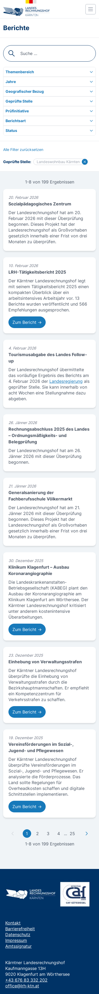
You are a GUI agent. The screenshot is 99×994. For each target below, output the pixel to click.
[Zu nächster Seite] (86, 833)
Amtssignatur (18, 946)
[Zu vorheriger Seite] (12, 833)
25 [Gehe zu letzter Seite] (72, 833)
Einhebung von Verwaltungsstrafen (45, 661)
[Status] (49, 130)
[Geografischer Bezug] (49, 91)
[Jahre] (49, 81)
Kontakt (13, 923)
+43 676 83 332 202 (26, 980)
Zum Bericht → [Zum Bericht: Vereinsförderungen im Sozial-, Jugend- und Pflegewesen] (27, 806)
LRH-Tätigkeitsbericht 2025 (37, 272)
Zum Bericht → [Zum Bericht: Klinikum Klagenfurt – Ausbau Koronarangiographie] (27, 629)
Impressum (16, 940)
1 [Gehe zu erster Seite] (27, 833)
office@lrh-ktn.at (22, 985)
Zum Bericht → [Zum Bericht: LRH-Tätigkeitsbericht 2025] (27, 322)
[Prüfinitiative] (49, 111)
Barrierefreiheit (20, 928)
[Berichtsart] (49, 121)
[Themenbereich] (49, 72)
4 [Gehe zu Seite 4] (58, 833)
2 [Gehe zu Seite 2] (37, 833)
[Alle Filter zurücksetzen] (23, 149)
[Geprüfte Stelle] (49, 101)
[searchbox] (49, 53)
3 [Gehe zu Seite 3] (48, 833)
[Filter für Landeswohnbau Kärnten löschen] (85, 162)
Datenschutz (17, 934)
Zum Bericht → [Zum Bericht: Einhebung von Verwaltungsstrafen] (27, 712)
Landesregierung (66, 381)
